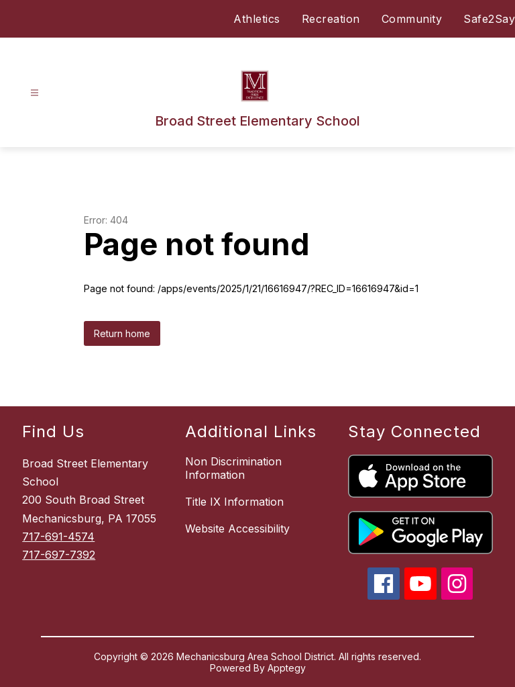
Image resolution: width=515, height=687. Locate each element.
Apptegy (287, 668)
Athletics (256, 19)
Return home (122, 333)
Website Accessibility (237, 528)
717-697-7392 (58, 554)
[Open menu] (34, 93)
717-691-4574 (58, 536)
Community (412, 19)
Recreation (331, 19)
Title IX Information (234, 501)
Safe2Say (489, 19)
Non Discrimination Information (233, 468)
